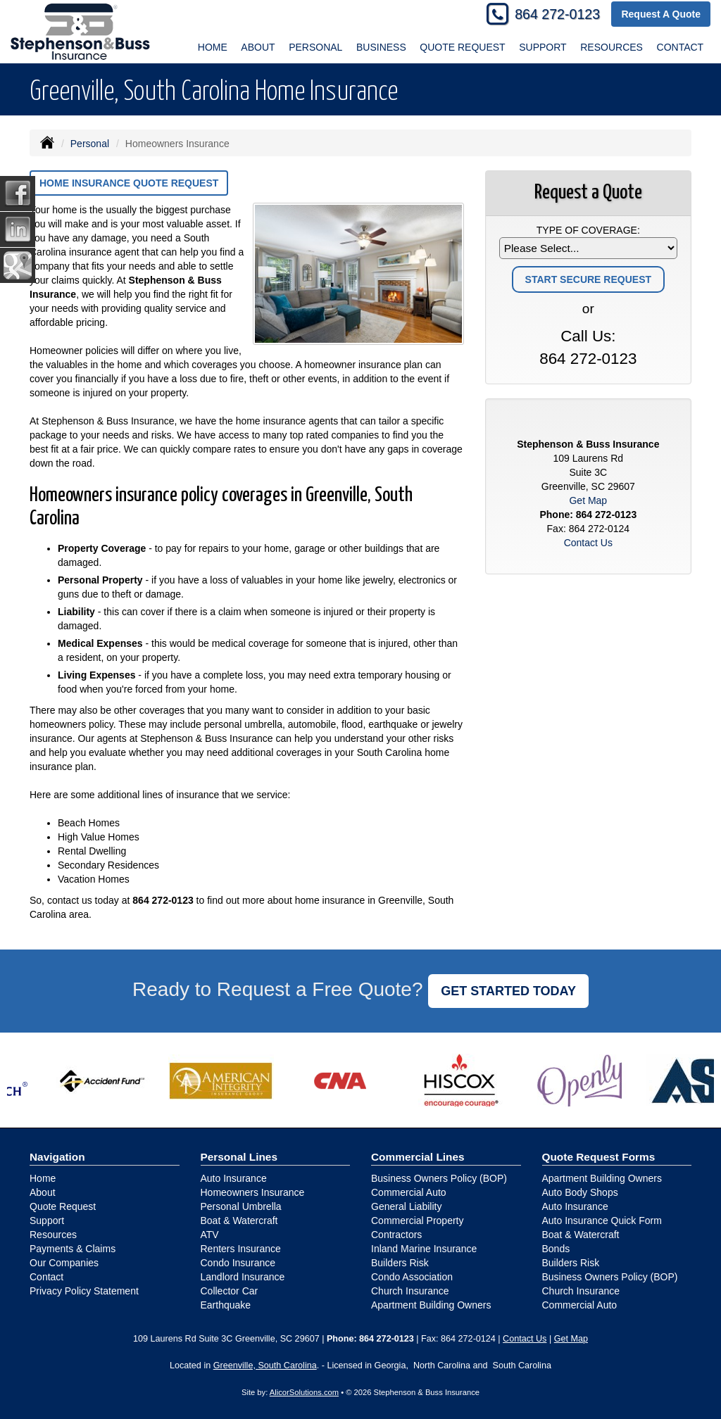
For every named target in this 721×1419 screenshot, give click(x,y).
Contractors (396, 1234)
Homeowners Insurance (253, 1192)
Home (212, 47)
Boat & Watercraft (239, 1220)
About (258, 47)
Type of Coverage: (588, 230)
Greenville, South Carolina (265, 1365)
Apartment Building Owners (431, 1305)
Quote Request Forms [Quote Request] (599, 1157)
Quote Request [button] (462, 47)
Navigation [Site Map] (57, 1157)
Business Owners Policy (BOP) (439, 1178)
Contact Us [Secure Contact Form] (588, 542)
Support (47, 1220)
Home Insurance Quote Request (128, 183)
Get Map (588, 500)
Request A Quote (661, 14)
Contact (680, 47)
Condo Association (412, 1276)
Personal (89, 143)
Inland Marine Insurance (424, 1248)
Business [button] (381, 47)
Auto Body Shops (580, 1192)
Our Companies (64, 1262)
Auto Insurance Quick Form (602, 1220)
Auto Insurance (234, 1178)
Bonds (556, 1248)
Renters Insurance (241, 1248)
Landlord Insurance (243, 1276)
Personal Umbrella (241, 1206)
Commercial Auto (408, 1192)
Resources (53, 1234)
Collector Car (229, 1291)
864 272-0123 (557, 14)
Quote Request (63, 1206)
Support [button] (542, 47)
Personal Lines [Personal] (239, 1157)
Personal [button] (315, 47)
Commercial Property (417, 1220)
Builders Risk (400, 1262)
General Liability (406, 1206)
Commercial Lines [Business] (418, 1157)
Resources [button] (611, 47)
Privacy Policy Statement (84, 1291)
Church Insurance (410, 1291)
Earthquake (226, 1305)
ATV (210, 1234)
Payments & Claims (72, 1248)
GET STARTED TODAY (508, 991)
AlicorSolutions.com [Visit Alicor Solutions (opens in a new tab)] (304, 1392)
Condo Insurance (238, 1262)
